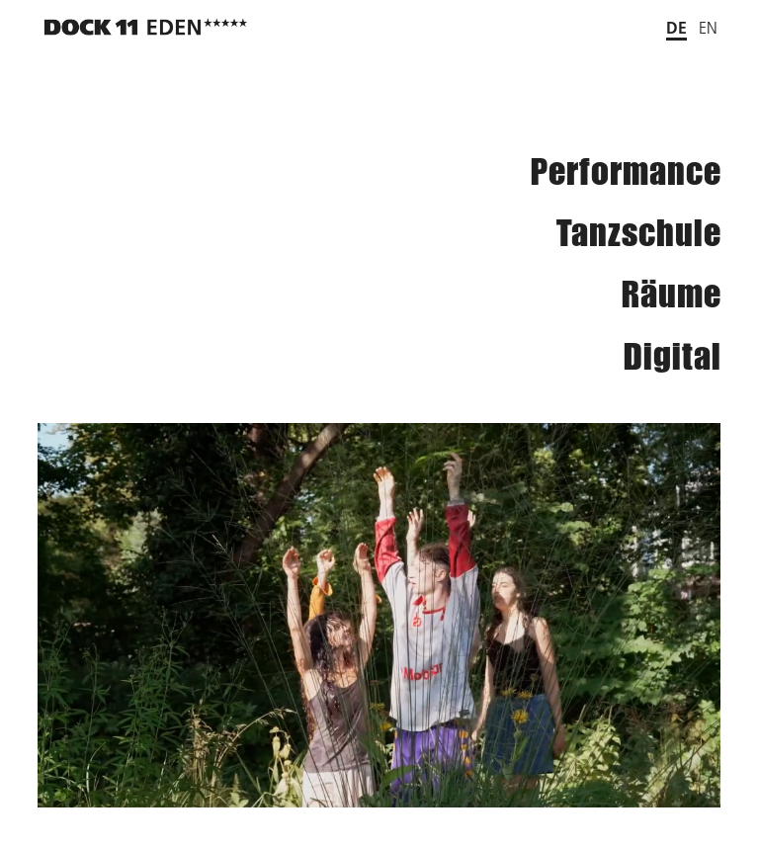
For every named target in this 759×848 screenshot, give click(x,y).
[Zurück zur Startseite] (146, 27)
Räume (671, 294)
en (708, 28)
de (676, 27)
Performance (626, 171)
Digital (672, 356)
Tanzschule (638, 232)
